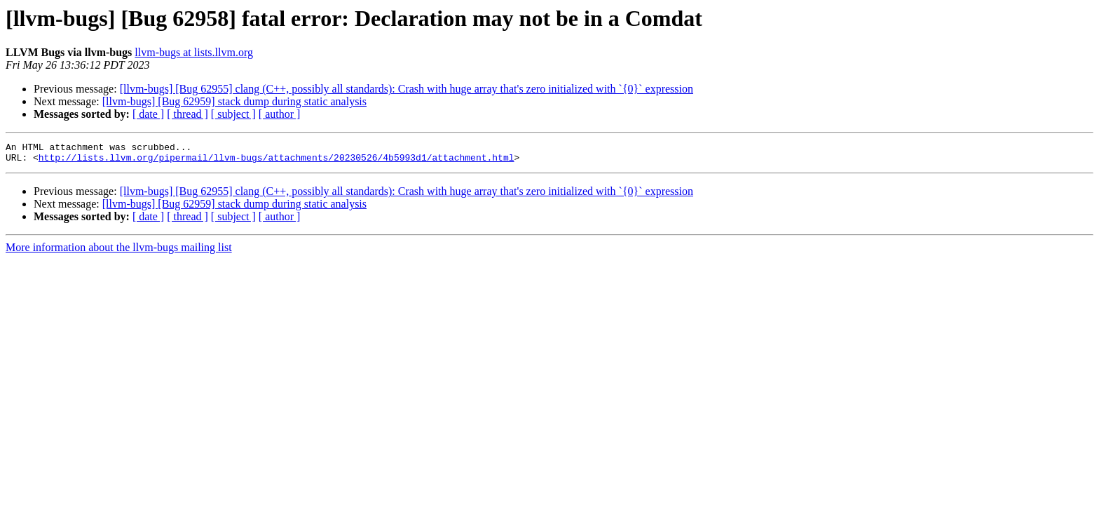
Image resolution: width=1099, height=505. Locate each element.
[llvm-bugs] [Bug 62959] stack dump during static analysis (234, 101)
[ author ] (280, 114)
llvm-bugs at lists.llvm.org (194, 52)
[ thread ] (187, 114)
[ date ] (148, 114)
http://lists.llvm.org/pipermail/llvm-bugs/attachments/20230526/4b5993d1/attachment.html (276, 161)
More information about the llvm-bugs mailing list (119, 251)
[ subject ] (233, 114)
